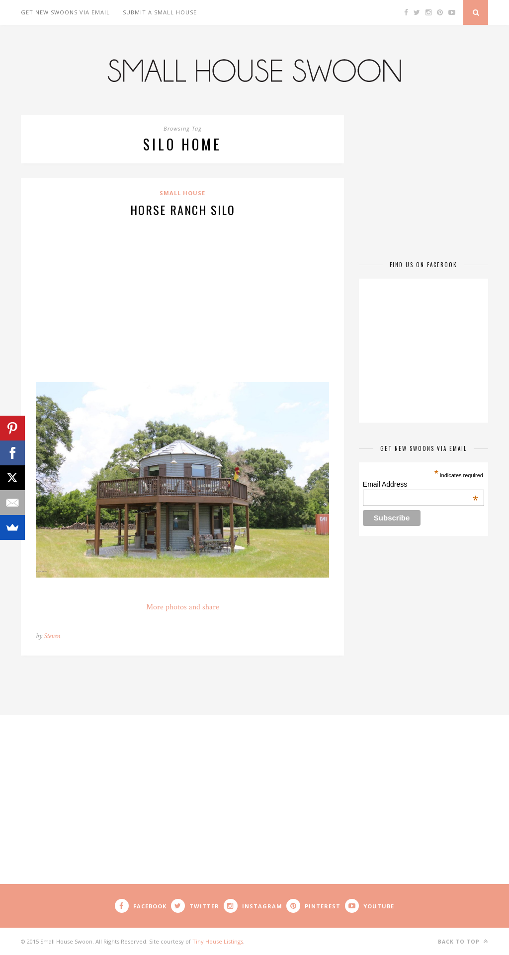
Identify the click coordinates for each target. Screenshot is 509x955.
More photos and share (182, 607)
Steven (52, 636)
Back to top (463, 941)
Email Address (420, 484)
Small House (182, 193)
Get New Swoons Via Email (65, 12)
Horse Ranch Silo (182, 210)
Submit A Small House (160, 12)
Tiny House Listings (217, 941)
